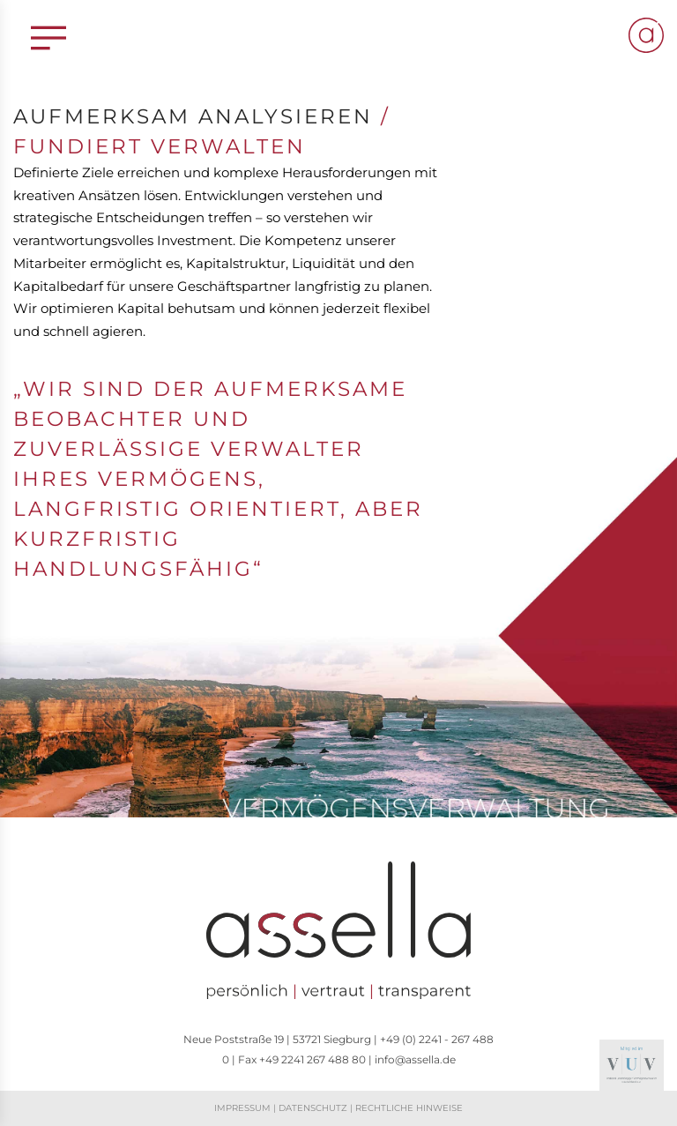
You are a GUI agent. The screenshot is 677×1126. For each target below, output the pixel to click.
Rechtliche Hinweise (409, 1108)
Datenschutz (313, 1108)
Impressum (242, 1108)
